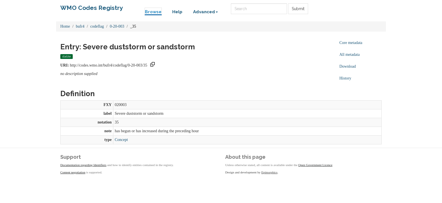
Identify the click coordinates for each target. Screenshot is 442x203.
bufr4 (80, 26)
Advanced (205, 11)
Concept (121, 140)
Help (177, 11)
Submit (298, 8)
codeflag (97, 26)
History (345, 78)
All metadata (349, 54)
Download (347, 66)
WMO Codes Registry (91, 7)
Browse (153, 11)
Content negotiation (72, 172)
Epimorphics (269, 172)
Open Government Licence (315, 165)
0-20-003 (117, 26)
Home (65, 26)
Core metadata (350, 43)
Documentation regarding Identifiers (83, 165)
